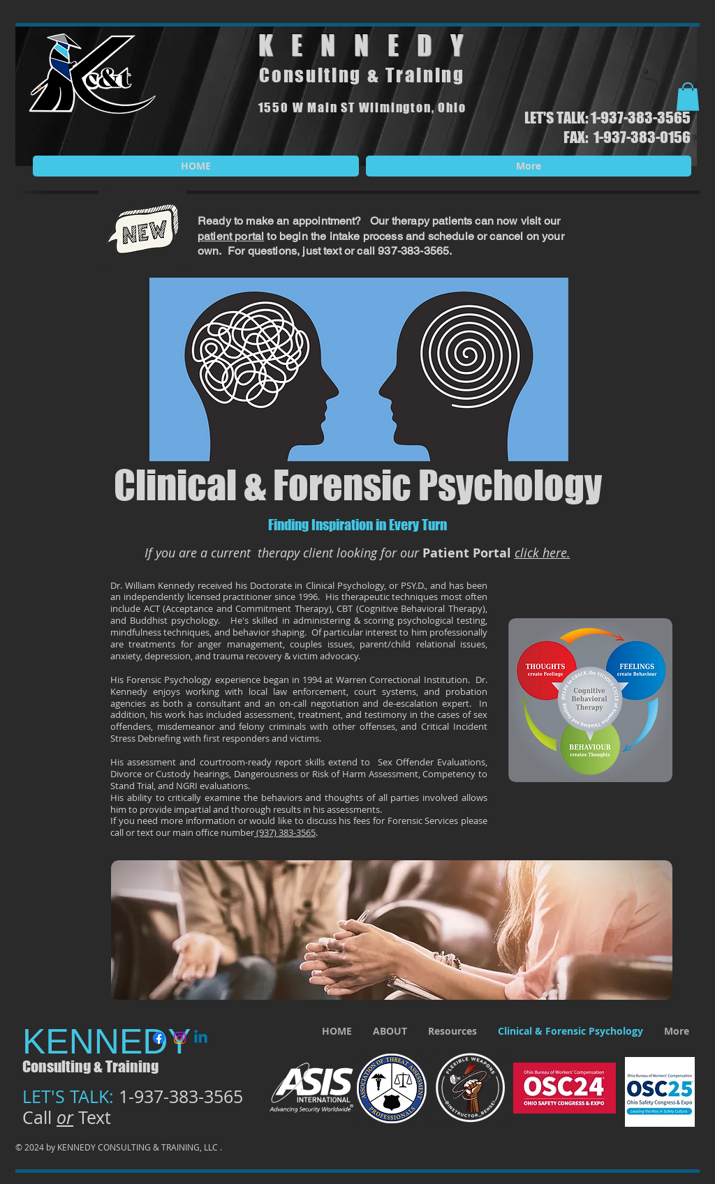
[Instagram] (180, 1038)
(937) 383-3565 (285, 832)
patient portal (231, 236)
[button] (688, 96)
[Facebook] (159, 1038)
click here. (542, 552)
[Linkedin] (201, 1038)
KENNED (354, 45)
